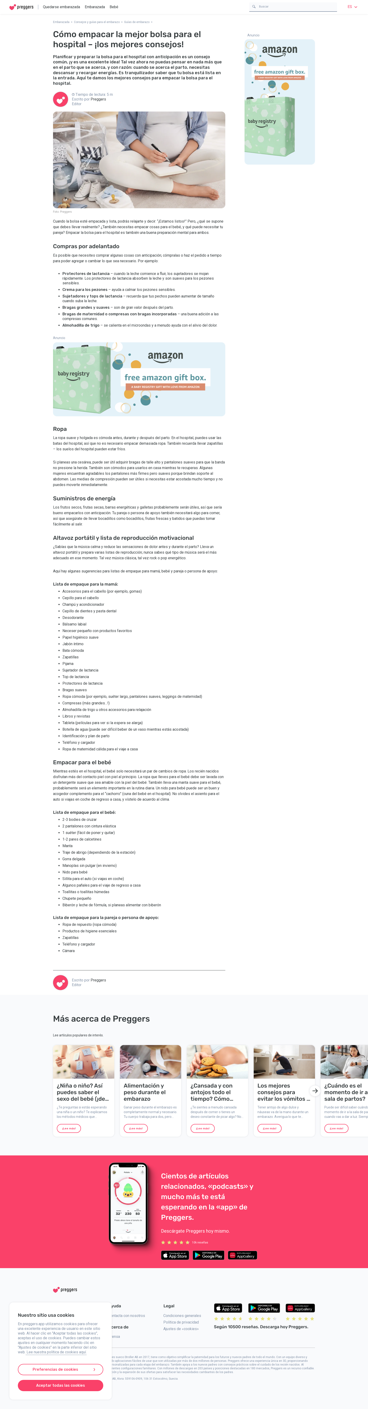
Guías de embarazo (137, 22)
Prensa (114, 1336)
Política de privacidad (181, 1322)
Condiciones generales (182, 1315)
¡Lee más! (69, 1128)
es (353, 6)
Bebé (114, 7)
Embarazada (95, 7)
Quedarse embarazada (61, 7)
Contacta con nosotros (126, 1315)
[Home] (21, 7)
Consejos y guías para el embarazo (97, 22)
